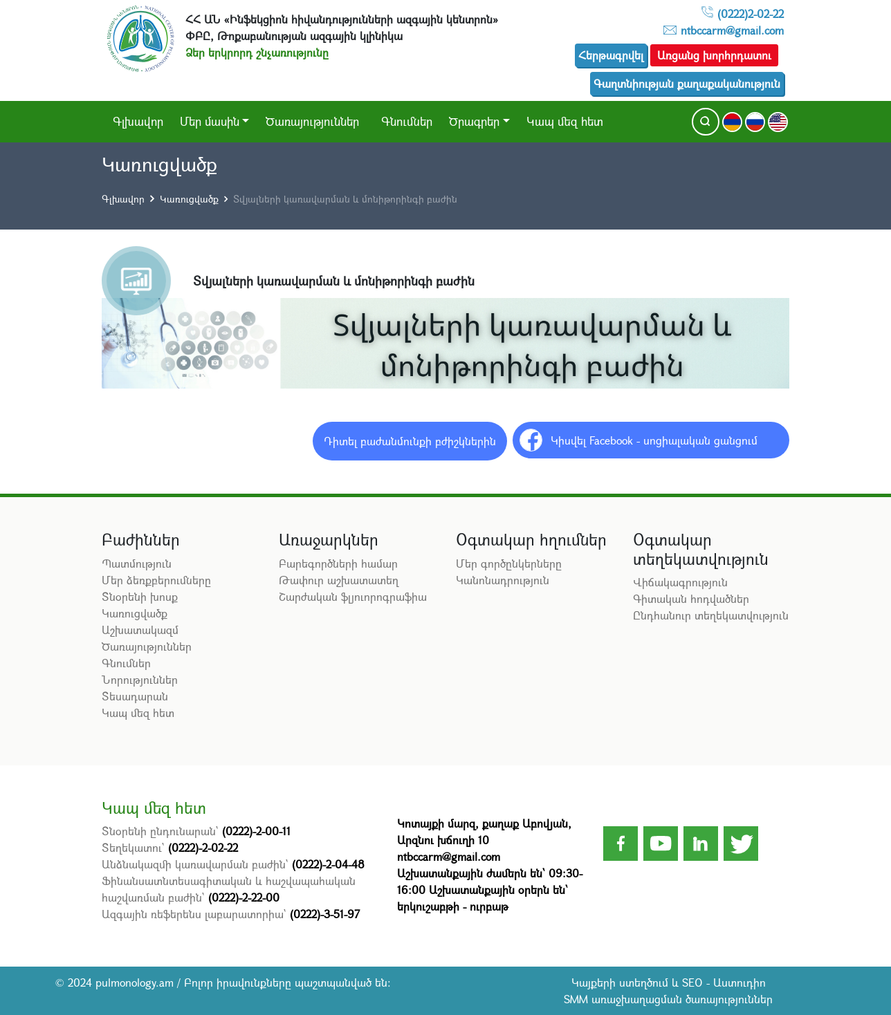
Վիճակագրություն (680, 582)
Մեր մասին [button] (209, 121)
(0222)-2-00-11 (256, 830)
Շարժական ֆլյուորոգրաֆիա (353, 596)
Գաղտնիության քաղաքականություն (687, 83)
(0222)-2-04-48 (328, 864)
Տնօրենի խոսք (140, 596)
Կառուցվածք (189, 198)
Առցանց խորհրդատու (714, 55)
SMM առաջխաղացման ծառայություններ (668, 998)
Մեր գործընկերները (509, 563)
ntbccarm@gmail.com (732, 30)
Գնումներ (406, 121)
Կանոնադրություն (502, 579)
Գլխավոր (138, 121)
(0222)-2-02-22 (203, 847)
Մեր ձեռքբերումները (156, 579)
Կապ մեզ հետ (564, 121)
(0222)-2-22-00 (243, 897)
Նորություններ (140, 679)
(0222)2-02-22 (750, 13)
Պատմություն (137, 563)
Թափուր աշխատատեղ (338, 579)
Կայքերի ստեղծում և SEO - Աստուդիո (668, 982)
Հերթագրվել (610, 55)
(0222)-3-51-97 (325, 913)
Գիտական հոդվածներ (691, 598)
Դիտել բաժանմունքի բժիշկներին (410, 441)
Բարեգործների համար (338, 563)
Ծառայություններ (312, 121)
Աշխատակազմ (140, 629)
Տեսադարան (135, 696)
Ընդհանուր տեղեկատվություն (711, 615)
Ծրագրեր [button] (474, 121)
